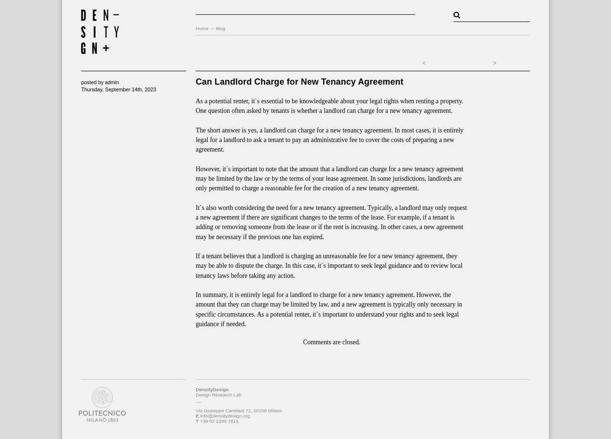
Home (202, 28)
